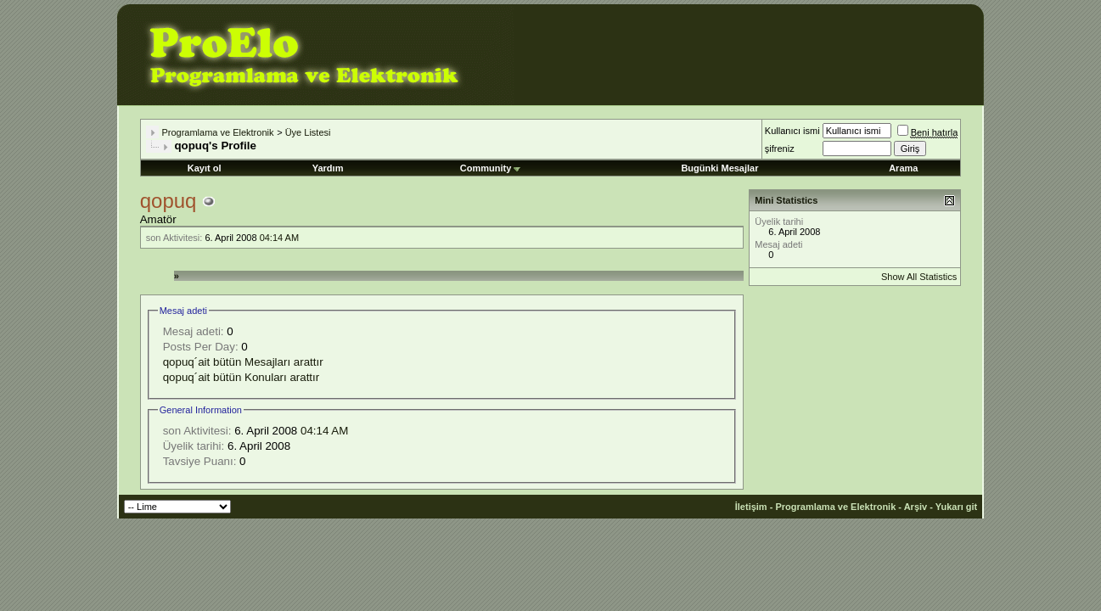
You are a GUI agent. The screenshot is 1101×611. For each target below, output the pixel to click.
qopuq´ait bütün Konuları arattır (241, 377)
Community (490, 168)
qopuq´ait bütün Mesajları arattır (243, 362)
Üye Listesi (308, 132)
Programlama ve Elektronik (217, 132)
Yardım (328, 168)
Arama (903, 168)
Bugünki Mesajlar (719, 168)
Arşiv (916, 507)
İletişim (751, 507)
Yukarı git (956, 507)
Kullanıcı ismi (792, 131)
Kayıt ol (205, 168)
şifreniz (780, 148)
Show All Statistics (919, 277)
